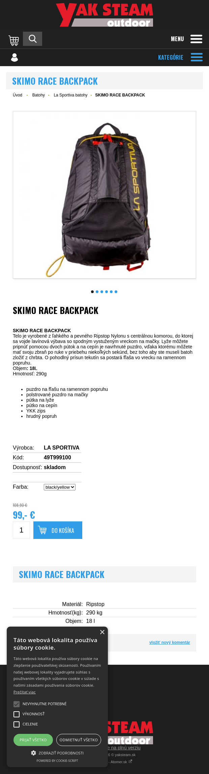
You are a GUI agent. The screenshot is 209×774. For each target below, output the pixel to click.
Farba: (20, 487)
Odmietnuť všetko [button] (79, 739)
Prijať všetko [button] (33, 739)
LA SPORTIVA (62, 448)
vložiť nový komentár (169, 642)
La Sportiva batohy (70, 95)
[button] (57, 752)
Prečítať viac (24, 691)
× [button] (101, 632)
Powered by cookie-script (57, 760)
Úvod (17, 95)
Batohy (38, 95)
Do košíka (63, 530)
